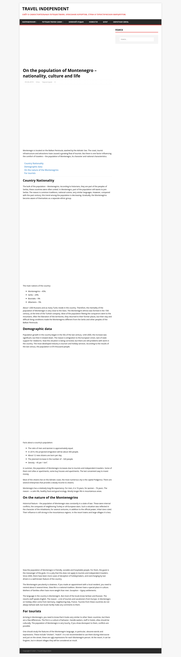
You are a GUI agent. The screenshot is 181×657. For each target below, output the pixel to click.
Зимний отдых (79, 22)
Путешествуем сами (53, 22)
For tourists (30, 173)
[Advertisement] (67, 48)
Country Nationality (33, 163)
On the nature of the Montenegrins (41, 170)
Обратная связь (126, 22)
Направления (29, 22)
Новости (97, 22)
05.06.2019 (29, 82)
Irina (38, 82)
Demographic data (33, 167)
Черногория (47, 82)
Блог (109, 22)
